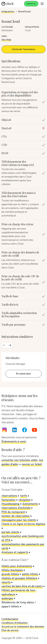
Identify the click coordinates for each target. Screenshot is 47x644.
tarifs (23, 496)
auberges (7, 598)
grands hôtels (10, 574)
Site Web (6, 39)
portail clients (10, 532)
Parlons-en (31, 3)
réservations (9, 496)
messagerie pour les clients (19, 520)
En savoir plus (23, 373)
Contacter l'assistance (23, 49)
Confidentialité (10, 619)
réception (24, 500)
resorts (6, 582)
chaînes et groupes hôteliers (19, 578)
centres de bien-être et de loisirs (22, 586)
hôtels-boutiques (12, 570)
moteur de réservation (16, 516)
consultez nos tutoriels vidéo (20, 460)
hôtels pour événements (17, 566)
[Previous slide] (4, 345)
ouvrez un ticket (32, 464)
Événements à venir (14, 441)
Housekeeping (10, 504)
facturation (9, 500)
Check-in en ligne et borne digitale (23, 524)
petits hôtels (30, 574)
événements (30, 504)
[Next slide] (10, 345)
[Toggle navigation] (42, 3)
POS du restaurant (13, 512)
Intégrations (8, 11)
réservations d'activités (16, 508)
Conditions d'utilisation (15, 622)
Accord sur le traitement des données (23, 626)
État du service (10, 630)
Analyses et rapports (15, 552)
